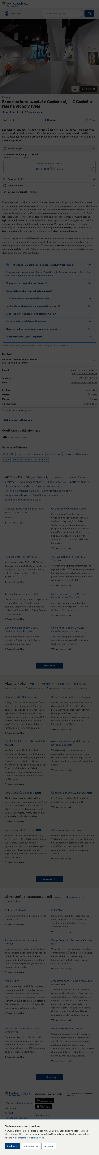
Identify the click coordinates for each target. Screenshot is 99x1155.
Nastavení (49, 1145)
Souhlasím (12, 1145)
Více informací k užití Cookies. (29, 1137)
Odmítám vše (31, 1145)
